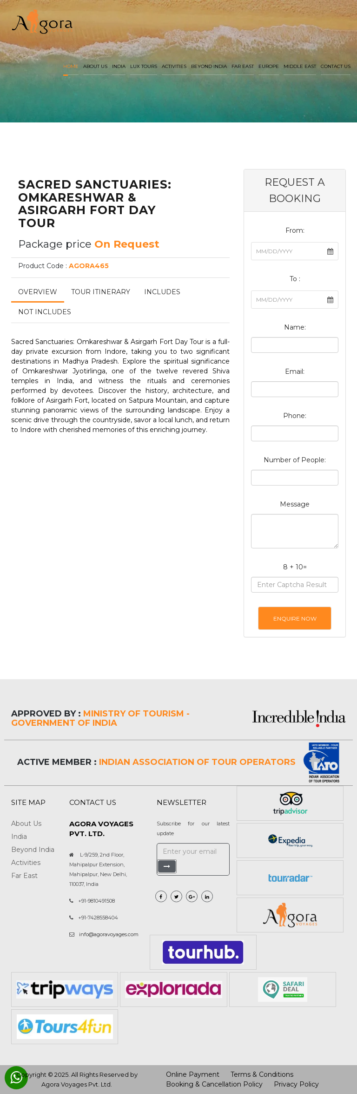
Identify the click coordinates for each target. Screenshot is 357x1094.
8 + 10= (295, 567)
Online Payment (192, 1074)
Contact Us (335, 66)
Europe (268, 66)
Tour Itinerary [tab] (100, 292)
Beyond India (209, 66)
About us (95, 66)
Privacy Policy (296, 1084)
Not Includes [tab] (44, 312)
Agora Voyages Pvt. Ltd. (76, 1084)
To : (295, 279)
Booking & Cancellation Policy (214, 1084)
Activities (174, 66)
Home (71, 66)
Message (295, 504)
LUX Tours (143, 66)
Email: (294, 371)
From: (294, 230)
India (119, 66)
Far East (242, 66)
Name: (295, 327)
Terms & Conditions (262, 1074)
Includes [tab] (162, 292)
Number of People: (295, 460)
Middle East (300, 66)
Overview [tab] (37, 292)
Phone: (294, 416)
